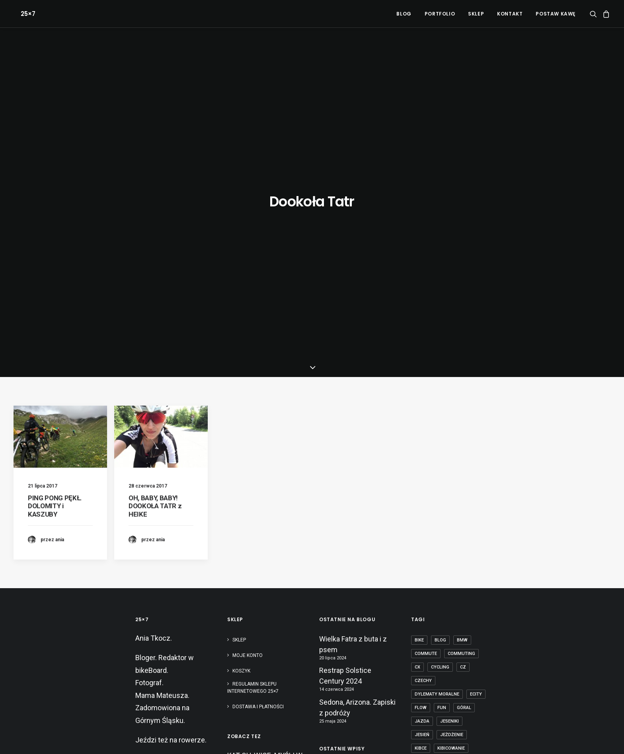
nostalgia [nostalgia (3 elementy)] (449, 582)
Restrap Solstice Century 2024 (345, 442)
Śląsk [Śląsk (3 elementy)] (451, 676)
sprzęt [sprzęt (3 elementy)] (423, 649)
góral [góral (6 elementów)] (464, 473)
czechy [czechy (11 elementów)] (423, 446)
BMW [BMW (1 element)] (462, 406)
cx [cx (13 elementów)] (417, 433)
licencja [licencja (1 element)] (462, 528)
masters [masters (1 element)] (456, 541)
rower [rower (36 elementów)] (443, 636)
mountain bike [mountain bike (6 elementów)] (431, 568)
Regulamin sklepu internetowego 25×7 (253, 453)
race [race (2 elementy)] (420, 636)
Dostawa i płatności (258, 473)
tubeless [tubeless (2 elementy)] (471, 663)
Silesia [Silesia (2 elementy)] (470, 636)
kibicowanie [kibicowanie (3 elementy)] (451, 514)
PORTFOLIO (440, 13)
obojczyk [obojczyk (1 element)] (426, 595)
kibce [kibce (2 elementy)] (421, 514)
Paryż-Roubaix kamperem (341, 639)
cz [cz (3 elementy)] (463, 433)
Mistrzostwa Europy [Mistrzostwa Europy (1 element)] (440, 555)
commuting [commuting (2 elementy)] (461, 419)
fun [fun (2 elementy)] (441, 473)
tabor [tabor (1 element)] (475, 649)
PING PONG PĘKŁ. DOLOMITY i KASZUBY (55, 272)
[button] (595, 13)
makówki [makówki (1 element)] (425, 541)
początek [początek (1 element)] (471, 609)
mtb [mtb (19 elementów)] (463, 568)
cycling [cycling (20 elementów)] (440, 433)
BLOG (403, 13)
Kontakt (510, 13)
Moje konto (247, 421)
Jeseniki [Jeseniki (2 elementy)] (449, 487)
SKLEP (476, 13)
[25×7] (21, 14)
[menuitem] (404, 13)
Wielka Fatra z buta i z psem (353, 410)
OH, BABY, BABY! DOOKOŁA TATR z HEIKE (155, 272)
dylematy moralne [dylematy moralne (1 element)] (437, 460)
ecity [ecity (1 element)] (476, 460)
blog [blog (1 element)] (440, 406)
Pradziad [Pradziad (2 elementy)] (426, 622)
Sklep (239, 406)
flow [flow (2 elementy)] (421, 473)
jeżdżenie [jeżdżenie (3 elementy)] (451, 500)
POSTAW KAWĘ (555, 13)
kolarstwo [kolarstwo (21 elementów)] (428, 528)
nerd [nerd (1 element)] (420, 582)
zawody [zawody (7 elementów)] (424, 676)
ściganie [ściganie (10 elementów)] (424, 690)
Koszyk (241, 437)
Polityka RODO (255, 738)
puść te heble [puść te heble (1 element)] (464, 622)
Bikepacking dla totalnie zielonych (356, 614)
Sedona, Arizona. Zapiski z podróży (357, 473)
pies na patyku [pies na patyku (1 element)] (432, 609)
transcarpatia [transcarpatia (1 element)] (432, 663)
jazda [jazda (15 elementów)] (422, 487)
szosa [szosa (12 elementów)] (450, 649)
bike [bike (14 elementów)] (419, 406)
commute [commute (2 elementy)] (426, 419)
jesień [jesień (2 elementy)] (422, 500)
